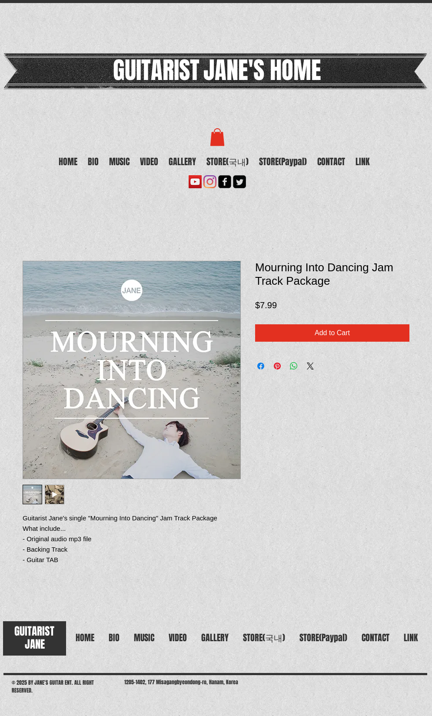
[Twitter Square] (239, 181)
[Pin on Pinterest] (277, 366)
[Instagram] (209, 181)
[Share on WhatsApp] (294, 366)
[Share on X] (310, 366)
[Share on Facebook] (261, 366)
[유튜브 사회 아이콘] (195, 181)
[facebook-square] (224, 181)
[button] (217, 137)
